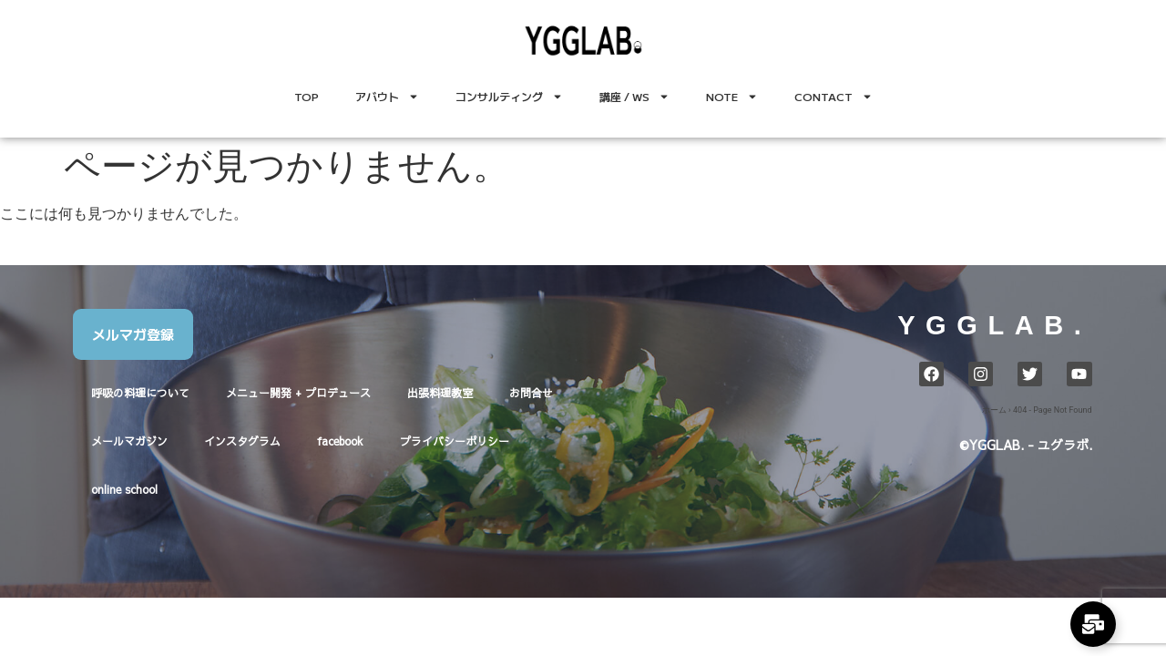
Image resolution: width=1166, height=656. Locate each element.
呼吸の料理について (140, 392)
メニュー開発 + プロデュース (298, 392)
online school (124, 489)
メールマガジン (129, 441)
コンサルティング (509, 96)
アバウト (387, 96)
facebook (340, 441)
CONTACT (833, 96)
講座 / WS (634, 96)
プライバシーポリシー (454, 441)
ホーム (994, 410)
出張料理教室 (440, 392)
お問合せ (531, 392)
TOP (306, 96)
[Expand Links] (1093, 624)
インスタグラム (242, 441)
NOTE (732, 96)
